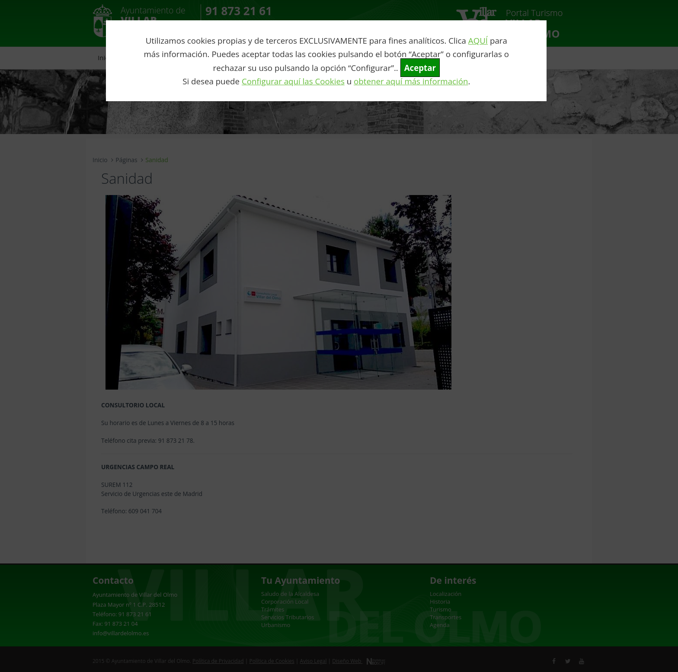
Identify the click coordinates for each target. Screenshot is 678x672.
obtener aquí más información (411, 81)
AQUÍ (478, 40)
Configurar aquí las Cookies (293, 81)
